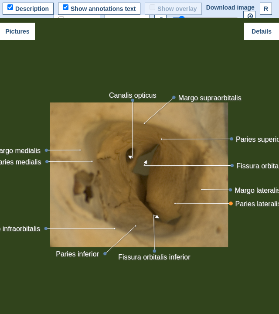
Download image (230, 7)
